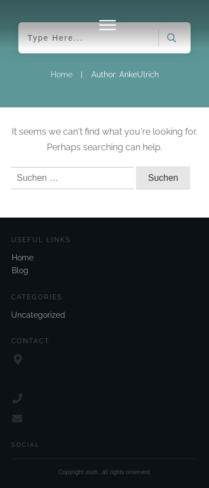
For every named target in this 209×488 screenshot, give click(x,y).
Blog (20, 270)
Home (22, 257)
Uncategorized (38, 314)
